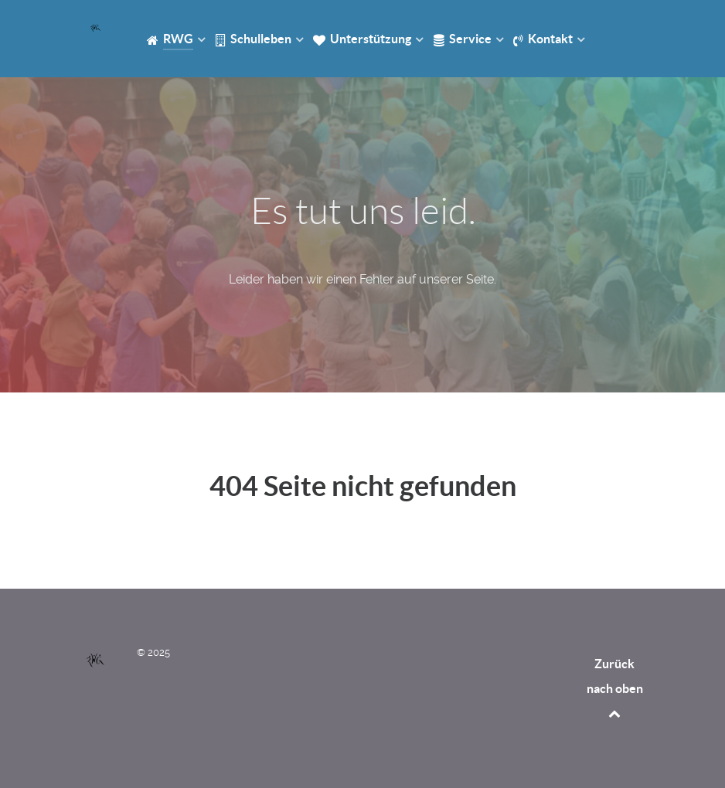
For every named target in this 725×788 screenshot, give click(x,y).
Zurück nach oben (615, 688)
